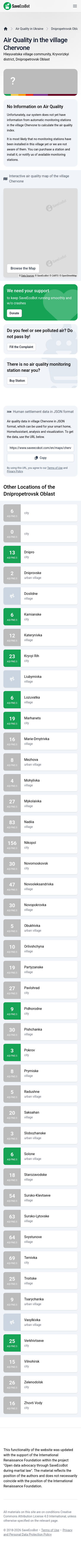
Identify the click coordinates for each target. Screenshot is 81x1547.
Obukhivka (49, 925)
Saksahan (49, 1112)
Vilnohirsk (49, 1361)
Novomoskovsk (49, 863)
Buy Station (17, 381)
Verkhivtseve (49, 1340)
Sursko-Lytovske (49, 1216)
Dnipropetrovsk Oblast (66, 28)
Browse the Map (23, 268)
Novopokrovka (49, 905)
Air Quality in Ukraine (29, 28)
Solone (49, 1154)
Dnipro (49, 552)
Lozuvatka (49, 697)
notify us (28, 154)
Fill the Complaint (21, 347)
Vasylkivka (49, 1320)
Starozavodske (49, 1174)
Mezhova (49, 759)
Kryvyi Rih (49, 656)
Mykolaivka (49, 801)
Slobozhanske (49, 1133)
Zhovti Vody (49, 1403)
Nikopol (49, 842)
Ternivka (49, 1257)
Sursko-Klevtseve (49, 1195)
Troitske (49, 1278)
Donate (14, 313)
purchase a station (51, 149)
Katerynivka (49, 635)
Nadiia (49, 822)
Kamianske (49, 614)
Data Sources (27, 276)
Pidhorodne (49, 1008)
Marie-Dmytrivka (49, 739)
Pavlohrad (49, 988)
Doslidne (49, 593)
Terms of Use (55, 467)
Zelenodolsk (49, 1382)
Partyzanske (49, 967)
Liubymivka (49, 676)
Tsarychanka (49, 1299)
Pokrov (49, 1050)
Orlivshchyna (49, 946)
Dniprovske (49, 573)
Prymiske (49, 1071)
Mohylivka (49, 780)
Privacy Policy (15, 471)
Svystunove (49, 1237)
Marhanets (49, 718)
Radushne (49, 1091)
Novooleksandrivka (49, 884)
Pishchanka (49, 1029)
